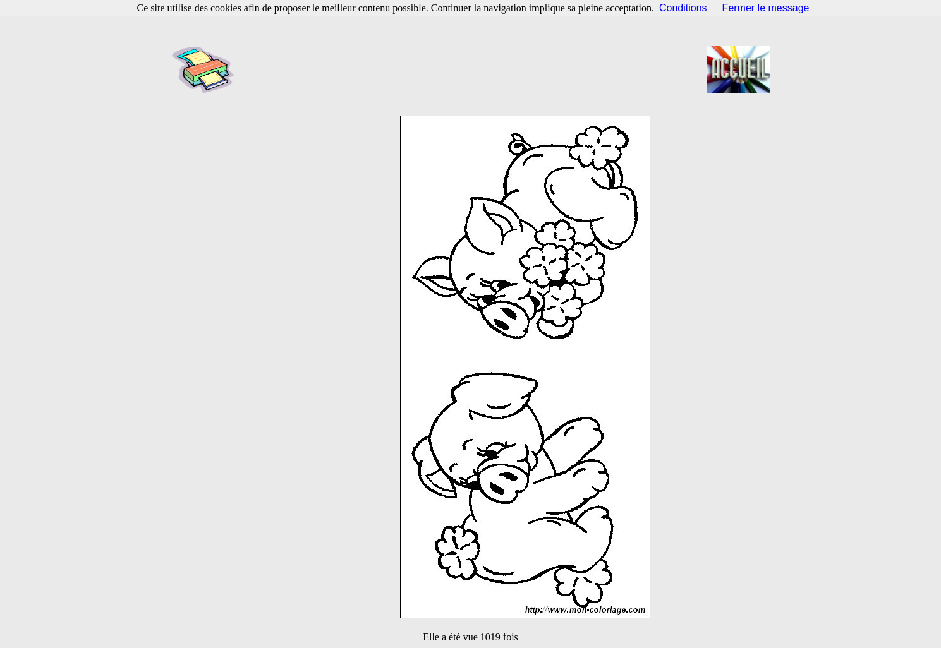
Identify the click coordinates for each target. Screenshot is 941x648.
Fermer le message (766, 8)
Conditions (683, 8)
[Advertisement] (475, 69)
